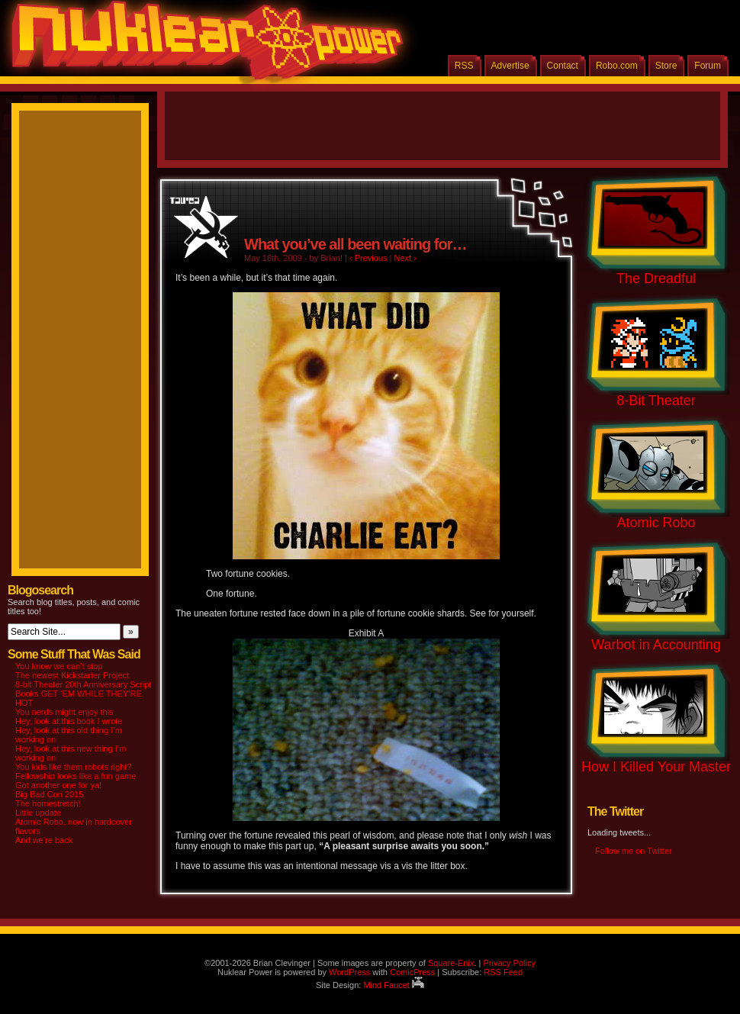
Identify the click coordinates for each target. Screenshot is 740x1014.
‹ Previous (368, 257)
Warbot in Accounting (655, 644)
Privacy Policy (509, 962)
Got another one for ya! (58, 785)
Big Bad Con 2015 (49, 794)
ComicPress (412, 972)
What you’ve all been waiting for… (355, 244)
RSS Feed (503, 972)
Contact (562, 65)
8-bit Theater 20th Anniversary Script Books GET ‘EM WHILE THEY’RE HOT (83, 693)
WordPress (349, 972)
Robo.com (617, 65)
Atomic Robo (655, 522)
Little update (38, 812)
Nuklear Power (202, 46)
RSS (464, 65)
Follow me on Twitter (633, 850)
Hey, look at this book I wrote (68, 721)
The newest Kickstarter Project (72, 675)
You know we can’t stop (59, 666)
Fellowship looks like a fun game (75, 776)
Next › (405, 257)
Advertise (510, 65)
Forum (707, 65)
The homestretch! (48, 803)
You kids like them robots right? (73, 766)
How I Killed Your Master (656, 766)
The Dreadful (656, 278)
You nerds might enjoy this (64, 711)
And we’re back (43, 840)
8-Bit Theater (656, 400)
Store (666, 65)
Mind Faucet (393, 985)
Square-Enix (451, 962)
